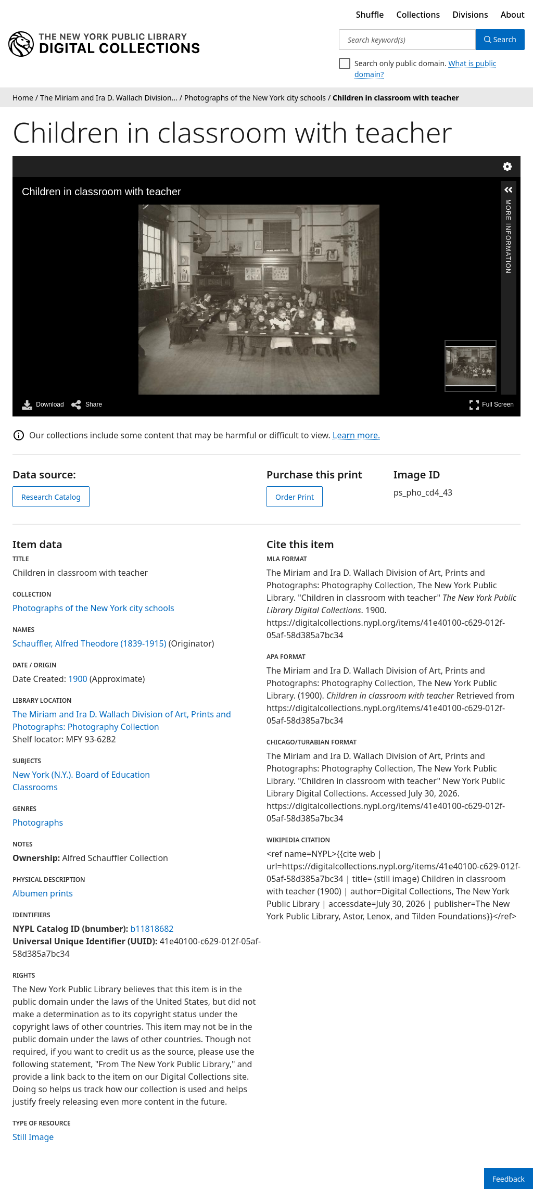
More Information (508, 203)
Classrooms (35, 787)
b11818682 (151, 928)
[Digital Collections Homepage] (103, 44)
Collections (418, 14)
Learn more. (356, 435)
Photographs (37, 822)
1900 (77, 679)
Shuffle (370, 14)
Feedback (508, 1179)
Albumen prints (42, 893)
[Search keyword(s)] (407, 39)
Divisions (470, 14)
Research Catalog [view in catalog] (51, 497)
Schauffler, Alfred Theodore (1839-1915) (89, 643)
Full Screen (491, 405)
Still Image (33, 1137)
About (513, 14)
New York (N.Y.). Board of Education (81, 774)
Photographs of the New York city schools (93, 608)
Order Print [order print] (294, 497)
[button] (508, 190)
